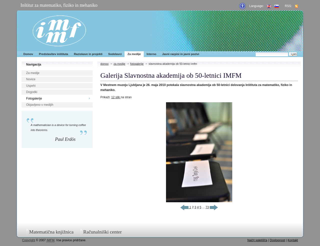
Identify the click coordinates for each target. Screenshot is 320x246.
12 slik (116, 97)
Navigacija (33, 64)
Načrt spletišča (257, 240)
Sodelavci (115, 54)
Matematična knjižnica (51, 231)
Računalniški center (102, 231)
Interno (151, 54)
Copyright (28, 240)
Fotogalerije (34, 98)
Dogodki (31, 92)
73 (207, 207)
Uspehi (31, 86)
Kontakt (293, 240)
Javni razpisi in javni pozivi (180, 54)
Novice (30, 79)
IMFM (59, 31)
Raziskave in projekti (88, 54)
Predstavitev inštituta (53, 54)
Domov (28, 54)
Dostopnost (277, 240)
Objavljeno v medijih (39, 104)
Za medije (134, 54)
